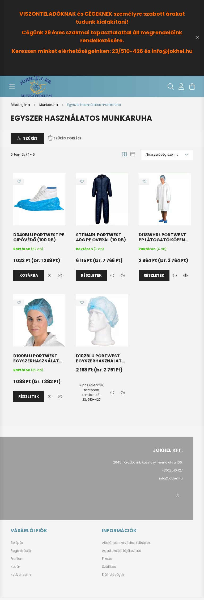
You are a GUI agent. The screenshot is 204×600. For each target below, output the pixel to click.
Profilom (17, 559)
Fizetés (107, 559)
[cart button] (192, 86)
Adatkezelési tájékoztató (121, 551)
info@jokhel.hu (171, 478)
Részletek (91, 275)
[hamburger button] (12, 86)
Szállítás (109, 567)
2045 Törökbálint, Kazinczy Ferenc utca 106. (148, 462)
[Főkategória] (21, 104)
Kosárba (28, 275)
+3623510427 (172, 470)
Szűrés (30, 138)
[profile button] (181, 86)
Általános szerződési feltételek (126, 543)
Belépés (17, 543)
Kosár (15, 567)
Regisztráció (21, 551)
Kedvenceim (21, 575)
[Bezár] (197, 38)
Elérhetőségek (113, 575)
